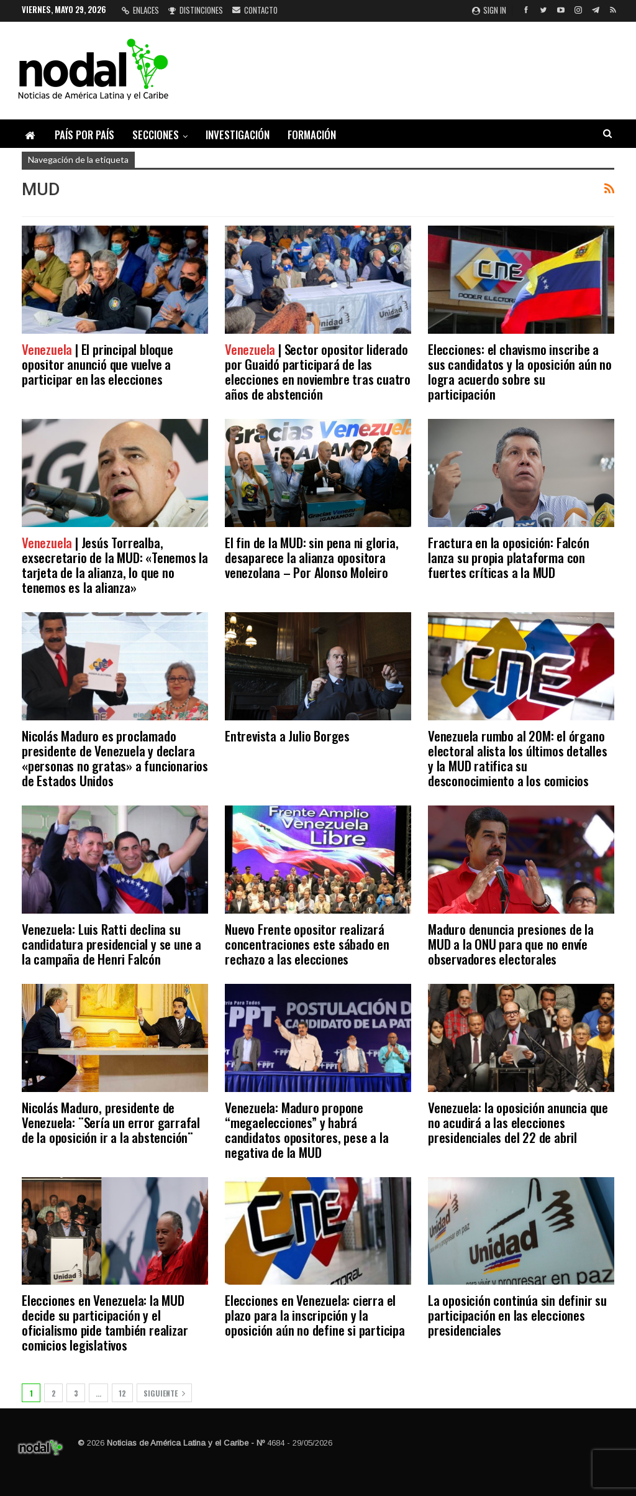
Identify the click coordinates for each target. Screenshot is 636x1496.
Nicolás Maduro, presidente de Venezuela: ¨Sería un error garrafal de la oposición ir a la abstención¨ (111, 1122)
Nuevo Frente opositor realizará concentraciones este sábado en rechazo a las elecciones (307, 943)
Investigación (238, 134)
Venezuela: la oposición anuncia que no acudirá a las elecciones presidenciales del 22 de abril (518, 1122)
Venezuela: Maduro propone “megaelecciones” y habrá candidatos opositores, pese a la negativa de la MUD (307, 1130)
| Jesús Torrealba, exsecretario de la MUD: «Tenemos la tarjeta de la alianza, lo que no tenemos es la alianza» (115, 565)
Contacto (255, 10)
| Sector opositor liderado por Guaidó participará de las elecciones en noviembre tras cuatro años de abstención (318, 371)
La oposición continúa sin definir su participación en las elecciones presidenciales (517, 1314)
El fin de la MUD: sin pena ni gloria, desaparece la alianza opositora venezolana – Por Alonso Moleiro (312, 557)
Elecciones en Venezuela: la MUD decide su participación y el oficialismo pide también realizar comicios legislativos (105, 1322)
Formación (312, 134)
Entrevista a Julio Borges (287, 735)
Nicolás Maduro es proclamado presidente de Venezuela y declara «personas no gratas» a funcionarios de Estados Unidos (115, 758)
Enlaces (140, 10)
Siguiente (164, 1393)
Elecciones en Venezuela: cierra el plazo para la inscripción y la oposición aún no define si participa (315, 1314)
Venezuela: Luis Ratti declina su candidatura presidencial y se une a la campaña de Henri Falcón (111, 943)
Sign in (489, 10)
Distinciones (195, 10)
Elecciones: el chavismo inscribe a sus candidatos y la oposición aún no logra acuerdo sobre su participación (520, 371)
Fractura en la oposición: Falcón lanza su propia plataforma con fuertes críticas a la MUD (508, 557)
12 (122, 1393)
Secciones (155, 134)
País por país (84, 134)
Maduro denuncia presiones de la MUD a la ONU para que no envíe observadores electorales (511, 943)
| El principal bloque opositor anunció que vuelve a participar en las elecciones (97, 363)
